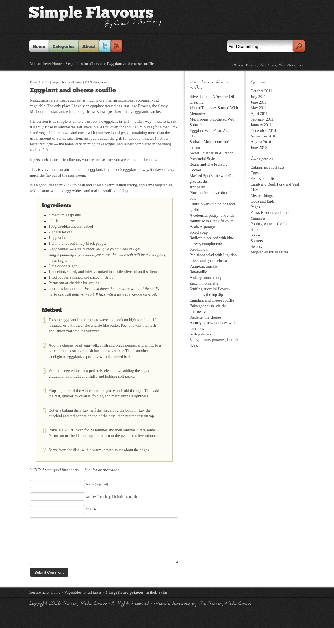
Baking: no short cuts (267, 167)
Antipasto (197, 187)
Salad (255, 229)
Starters (257, 241)
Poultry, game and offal (269, 224)
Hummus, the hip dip (206, 295)
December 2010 (263, 130)
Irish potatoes (200, 334)
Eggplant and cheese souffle (73, 90)
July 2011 (258, 96)
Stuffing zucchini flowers (210, 289)
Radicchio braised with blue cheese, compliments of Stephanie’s (212, 243)
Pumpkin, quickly (204, 266)
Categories (64, 46)
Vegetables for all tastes (84, 64)
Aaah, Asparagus (203, 227)
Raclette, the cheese (205, 317)
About (88, 46)
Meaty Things (262, 195)
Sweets (256, 246)
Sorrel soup (199, 232)
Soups (255, 235)
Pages (255, 207)
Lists (254, 190)
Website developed (172, 612)
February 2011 (262, 119)
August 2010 (261, 142)
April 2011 (259, 113)
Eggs (255, 173)
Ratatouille (198, 272)
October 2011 (261, 91)
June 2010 (259, 147)
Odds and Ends (263, 201)
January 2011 (261, 125)
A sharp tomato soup (206, 278)
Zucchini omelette (204, 283)
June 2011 (259, 102)
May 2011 (259, 108)
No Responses (98, 82)
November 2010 (263, 136)
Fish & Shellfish (264, 179)
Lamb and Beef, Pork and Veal (275, 184)
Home (39, 46)
